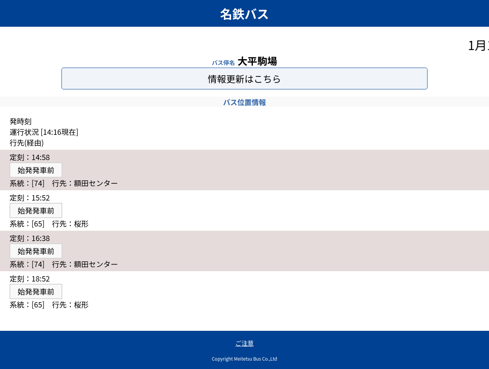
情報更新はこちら (244, 78)
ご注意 (244, 343)
